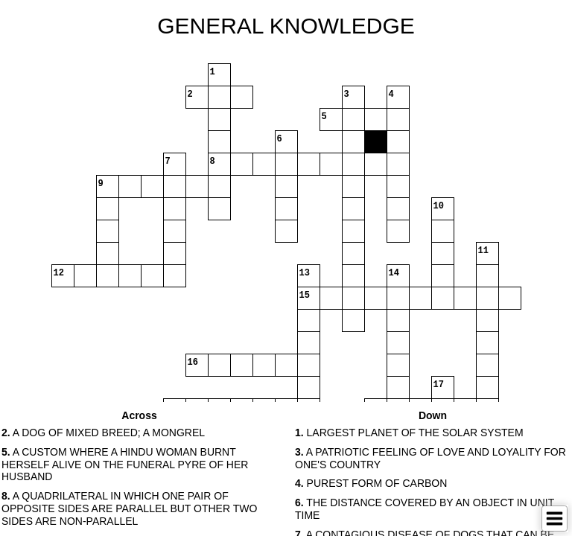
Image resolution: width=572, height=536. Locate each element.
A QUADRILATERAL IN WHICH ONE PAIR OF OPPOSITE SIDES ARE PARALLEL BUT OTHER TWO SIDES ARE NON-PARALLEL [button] (129, 508)
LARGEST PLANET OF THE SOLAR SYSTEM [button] (409, 432)
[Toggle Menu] (554, 518)
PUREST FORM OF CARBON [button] (371, 483)
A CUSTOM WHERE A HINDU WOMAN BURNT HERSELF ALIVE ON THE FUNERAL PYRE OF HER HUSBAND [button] (124, 464)
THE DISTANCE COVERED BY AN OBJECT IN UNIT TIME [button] (424, 509)
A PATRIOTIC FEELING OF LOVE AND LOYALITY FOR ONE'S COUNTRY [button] (430, 458)
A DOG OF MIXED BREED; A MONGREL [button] (103, 432)
